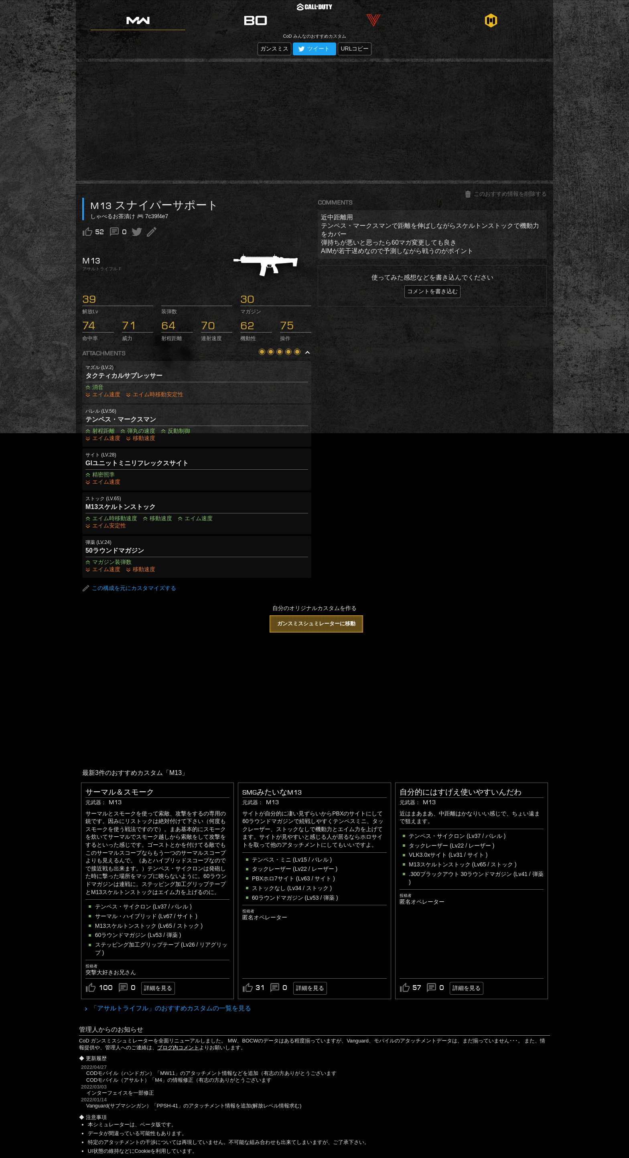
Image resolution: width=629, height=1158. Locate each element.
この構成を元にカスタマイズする (129, 588)
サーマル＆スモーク (119, 792)
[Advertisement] (314, 121)
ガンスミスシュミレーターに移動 (316, 624)
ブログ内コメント (178, 1047)
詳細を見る (158, 988)
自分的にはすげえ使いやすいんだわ (460, 792)
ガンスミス (274, 48)
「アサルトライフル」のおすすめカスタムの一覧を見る (170, 1008)
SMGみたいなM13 (272, 792)
